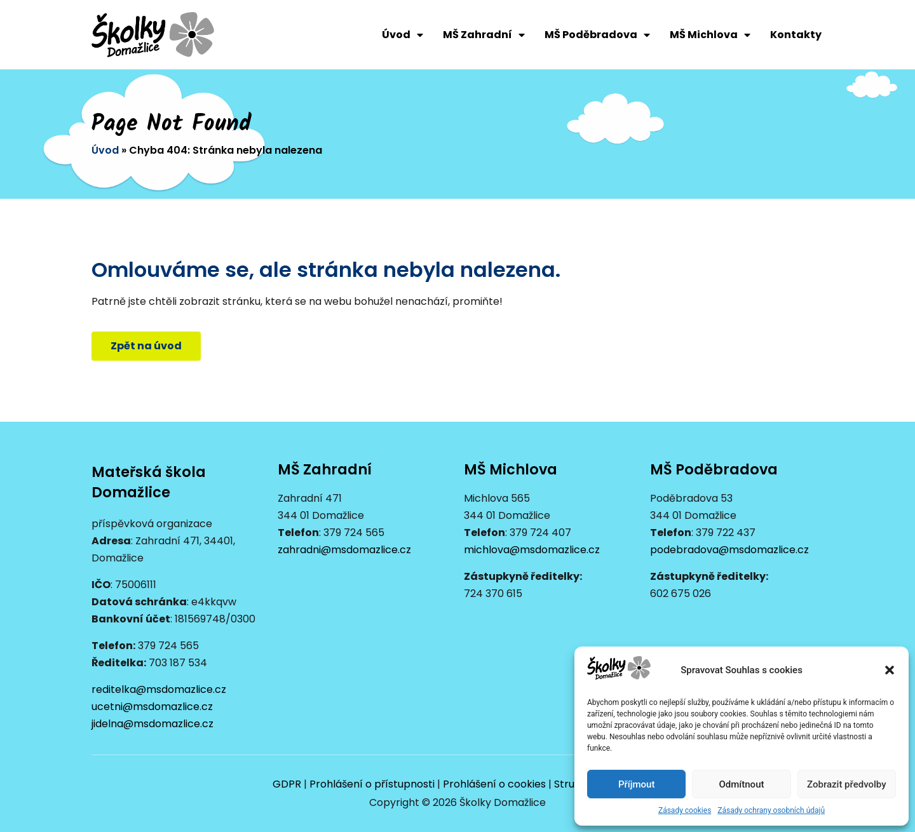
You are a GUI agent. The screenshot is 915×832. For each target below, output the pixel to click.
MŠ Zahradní (484, 34)
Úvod (402, 34)
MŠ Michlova (710, 34)
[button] (889, 670)
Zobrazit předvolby (846, 784)
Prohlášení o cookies (494, 784)
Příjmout (636, 784)
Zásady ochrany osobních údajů (771, 810)
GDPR (287, 784)
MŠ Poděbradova (597, 34)
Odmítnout (741, 784)
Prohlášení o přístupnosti (372, 784)
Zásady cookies (684, 810)
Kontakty (796, 34)
